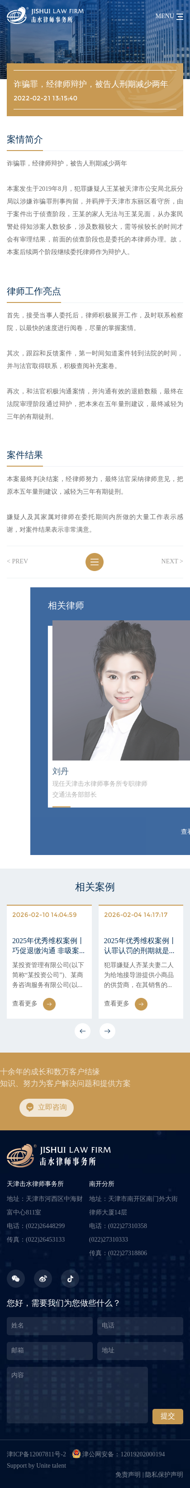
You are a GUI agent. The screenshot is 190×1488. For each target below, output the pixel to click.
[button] (82, 1031)
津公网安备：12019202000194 (118, 1453)
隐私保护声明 (164, 1475)
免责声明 (128, 1475)
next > (172, 561)
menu (165, 16)
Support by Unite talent (36, 1466)
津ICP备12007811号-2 (36, 1454)
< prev (17, 561)
